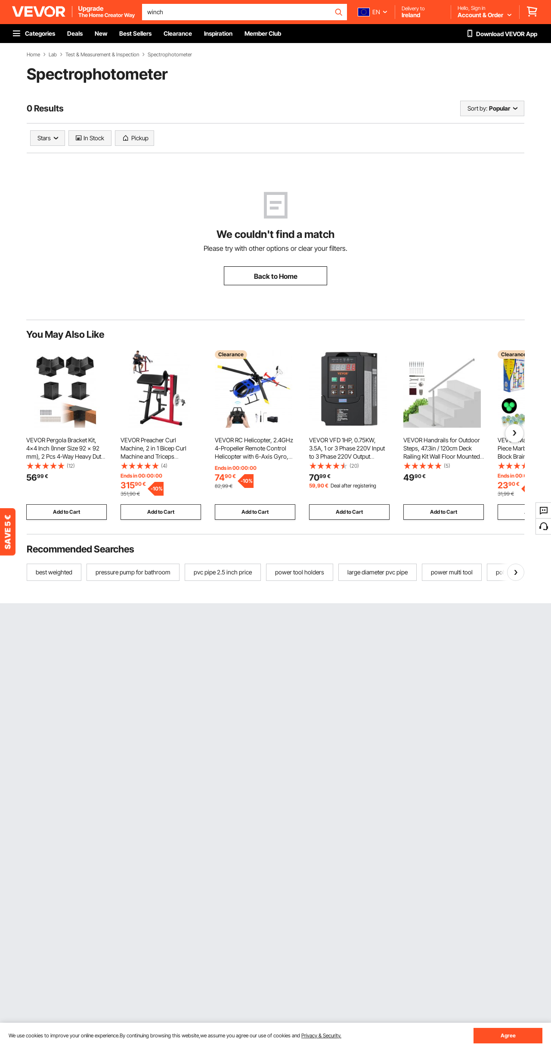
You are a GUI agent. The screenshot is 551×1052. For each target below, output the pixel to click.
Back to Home (275, 276)
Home (33, 55)
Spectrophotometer (170, 55)
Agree (508, 1035)
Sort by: (477, 108)
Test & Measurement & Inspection (102, 55)
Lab (53, 55)
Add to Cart (66, 512)
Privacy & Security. (321, 1035)
